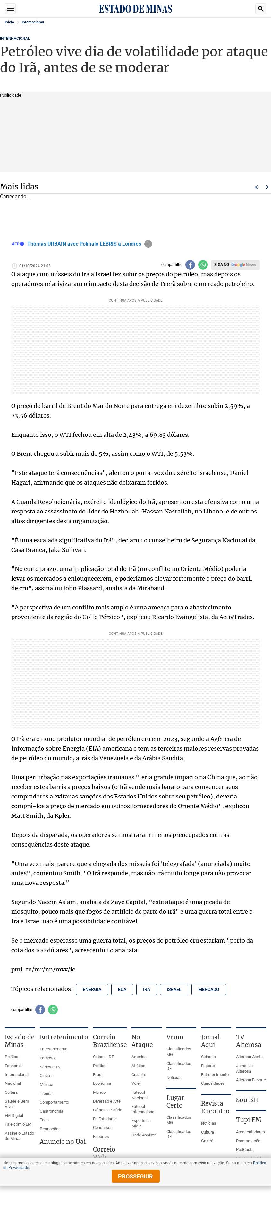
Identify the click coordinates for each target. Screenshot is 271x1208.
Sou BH (247, 1100)
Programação (248, 1140)
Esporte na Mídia (141, 1123)
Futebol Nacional (139, 1095)
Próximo (267, 187)
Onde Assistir (143, 1135)
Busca (260, 8)
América (139, 1056)
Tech (44, 1119)
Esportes (101, 1136)
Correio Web (104, 1153)
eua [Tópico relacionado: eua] (122, 989)
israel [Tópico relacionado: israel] (174, 989)
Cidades (208, 1056)
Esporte (208, 1065)
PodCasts (245, 1149)
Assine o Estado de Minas (19, 1136)
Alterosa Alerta (249, 1056)
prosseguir (135, 1176)
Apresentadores (250, 1131)
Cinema (47, 1075)
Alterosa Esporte (251, 1079)
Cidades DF (103, 1056)
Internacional (33, 22)
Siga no (221, 265)
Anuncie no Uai (63, 1141)
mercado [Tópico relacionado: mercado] (208, 989)
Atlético (138, 1065)
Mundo (99, 1092)
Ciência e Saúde (107, 1110)
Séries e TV (50, 1067)
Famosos (48, 1058)
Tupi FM (248, 1120)
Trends (46, 1093)
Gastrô (207, 1140)
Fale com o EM (18, 1124)
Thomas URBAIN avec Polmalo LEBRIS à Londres (84, 243)
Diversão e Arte (107, 1101)
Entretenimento (53, 1049)
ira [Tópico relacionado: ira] (146, 989)
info (148, 244)
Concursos (103, 1127)
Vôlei (135, 1083)
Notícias (174, 1077)
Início (9, 22)
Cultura (11, 1092)
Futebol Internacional (143, 1109)
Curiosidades (213, 1083)
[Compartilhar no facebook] (190, 265)
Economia (14, 1065)
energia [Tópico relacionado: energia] (92, 989)
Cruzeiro (138, 1074)
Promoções (50, 1128)
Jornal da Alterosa (244, 1068)
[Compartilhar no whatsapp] (203, 265)
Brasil (98, 1074)
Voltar (256, 187)
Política (11, 1056)
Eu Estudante (105, 1119)
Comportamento (54, 1102)
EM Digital (14, 1115)
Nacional (13, 1083)
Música (46, 1084)
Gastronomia (51, 1111)
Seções (10, 8)
